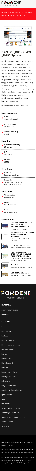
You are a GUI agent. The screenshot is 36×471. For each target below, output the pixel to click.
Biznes (3, 327)
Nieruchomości (7, 363)
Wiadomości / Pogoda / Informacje (14, 417)
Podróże (4, 367)
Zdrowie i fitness (7, 422)
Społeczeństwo (7, 395)
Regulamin (5, 314)
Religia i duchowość (8, 386)
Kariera (4, 354)
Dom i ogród (6, 331)
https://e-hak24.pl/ (21, 106)
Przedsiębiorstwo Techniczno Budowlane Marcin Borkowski (22, 235)
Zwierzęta (5, 426)
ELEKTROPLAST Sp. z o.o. (20, 245)
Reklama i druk (6, 381)
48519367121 (9, 127)
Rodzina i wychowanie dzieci (11, 390)
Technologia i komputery (10, 413)
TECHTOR (14, 265)
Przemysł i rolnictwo (11, 175)
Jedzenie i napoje (7, 349)
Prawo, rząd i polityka (9, 372)
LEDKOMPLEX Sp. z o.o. (20, 273)
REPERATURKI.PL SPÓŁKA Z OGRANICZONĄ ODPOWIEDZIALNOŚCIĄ (21, 225)
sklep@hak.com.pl (11, 119)
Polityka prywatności (9, 310)
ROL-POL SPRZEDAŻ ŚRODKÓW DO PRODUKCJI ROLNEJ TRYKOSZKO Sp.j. (21, 254)
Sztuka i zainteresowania (10, 408)
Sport (3, 399)
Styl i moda (5, 404)
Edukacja (4, 336)
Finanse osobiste (7, 340)
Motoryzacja (6, 358)
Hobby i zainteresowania (10, 345)
